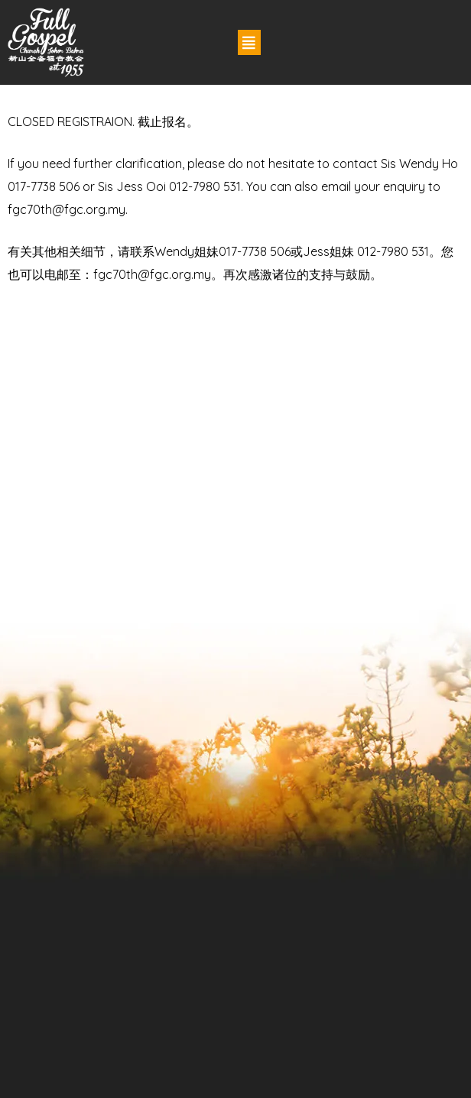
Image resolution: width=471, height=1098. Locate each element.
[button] (249, 42)
